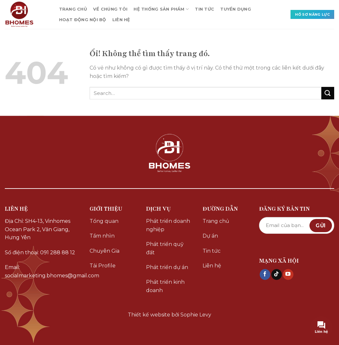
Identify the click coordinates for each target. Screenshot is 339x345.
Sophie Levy (195, 315)
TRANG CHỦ (73, 9)
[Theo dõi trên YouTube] (288, 274)
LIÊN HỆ (121, 19)
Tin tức (212, 251)
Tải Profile (103, 266)
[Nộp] (327, 93)
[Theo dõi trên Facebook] (265, 274)
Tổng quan (104, 221)
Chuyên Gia (104, 251)
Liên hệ (212, 266)
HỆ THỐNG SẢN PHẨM (161, 9)
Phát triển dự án (167, 267)
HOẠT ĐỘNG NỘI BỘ (82, 19)
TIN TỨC (204, 9)
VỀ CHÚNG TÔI (110, 9)
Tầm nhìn (102, 236)
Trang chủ (216, 221)
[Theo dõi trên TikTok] (276, 274)
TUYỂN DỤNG (235, 9)
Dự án (210, 236)
